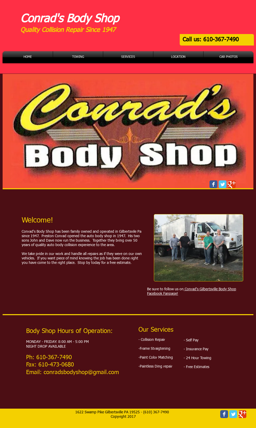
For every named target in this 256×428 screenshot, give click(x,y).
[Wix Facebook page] (213, 184)
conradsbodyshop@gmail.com (81, 372)
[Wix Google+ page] (232, 184)
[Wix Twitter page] (222, 184)
